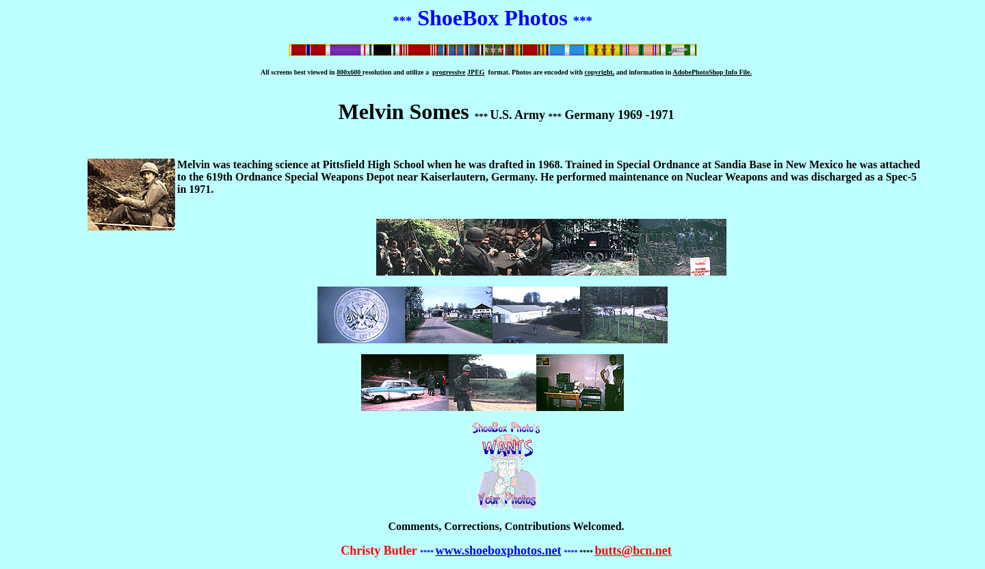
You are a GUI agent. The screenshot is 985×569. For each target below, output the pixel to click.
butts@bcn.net (632, 550)
